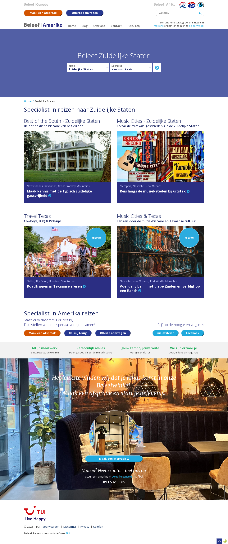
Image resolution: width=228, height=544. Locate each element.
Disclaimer (69, 526)
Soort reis (117, 66)
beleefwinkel (196, 25)
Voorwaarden (51, 526)
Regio (72, 66)
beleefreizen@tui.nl (123, 476)
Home (28, 101)
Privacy (84, 526)
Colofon (98, 526)
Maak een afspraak (114, 458)
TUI (68, 533)
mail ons (159, 25)
